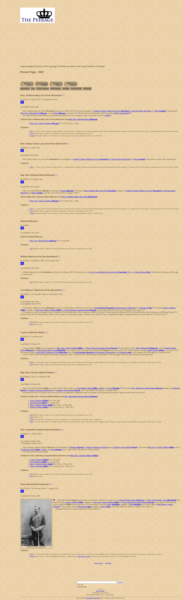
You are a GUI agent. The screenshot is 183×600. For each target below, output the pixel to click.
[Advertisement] (100, 44)
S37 (31, 133)
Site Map (66, 88)
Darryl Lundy (100, 591)
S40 (31, 362)
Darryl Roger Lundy (84, 556)
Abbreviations (56, 88)
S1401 (32, 136)
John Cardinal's (89, 598)
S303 (31, 556)
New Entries (25, 88)
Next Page (87, 88)
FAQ (33, 88)
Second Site (97, 598)
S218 (31, 419)
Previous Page (76, 88)
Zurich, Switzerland (121, 113)
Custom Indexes (42, 88)
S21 (31, 131)
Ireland (107, 115)
